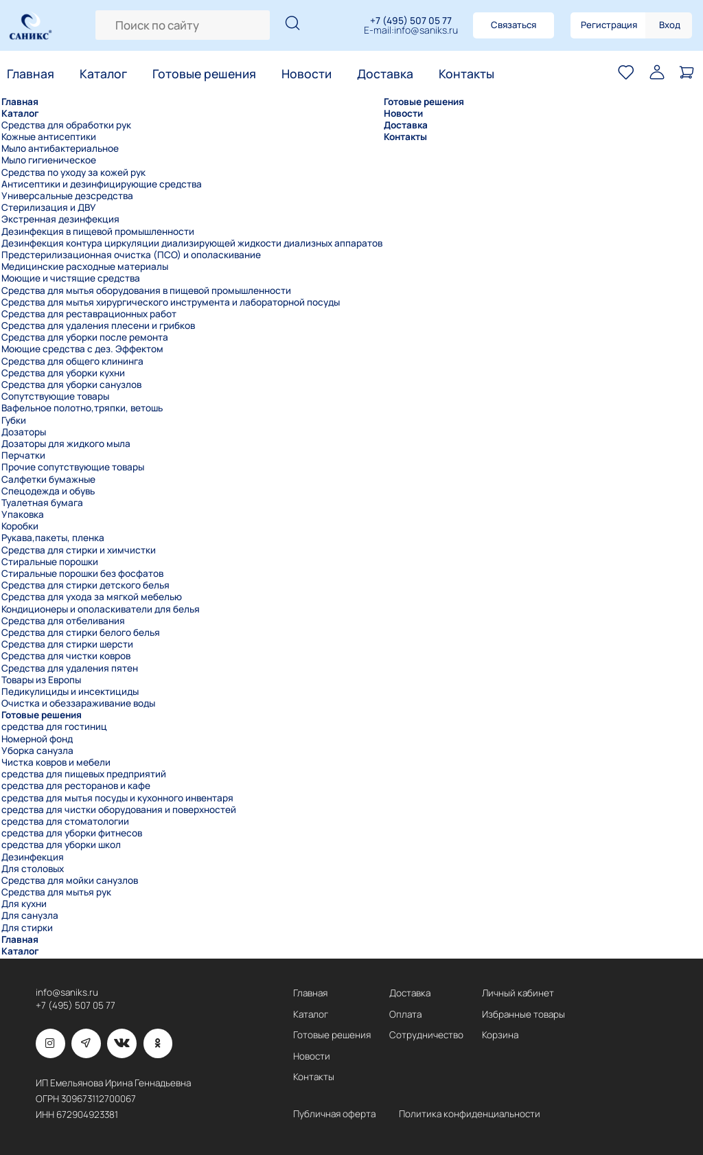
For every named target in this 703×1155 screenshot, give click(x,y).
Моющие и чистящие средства (70, 278)
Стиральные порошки (49, 562)
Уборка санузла (37, 751)
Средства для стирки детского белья (85, 585)
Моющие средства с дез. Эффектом (82, 349)
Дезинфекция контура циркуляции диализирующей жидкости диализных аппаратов (191, 243)
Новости (306, 74)
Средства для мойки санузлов (69, 881)
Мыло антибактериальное (60, 149)
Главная (30, 74)
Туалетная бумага (42, 503)
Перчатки (23, 455)
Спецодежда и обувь (48, 491)
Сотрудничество (426, 1035)
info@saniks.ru (426, 30)
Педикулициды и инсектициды (70, 692)
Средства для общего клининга (72, 361)
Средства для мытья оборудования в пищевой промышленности (146, 291)
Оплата (405, 1014)
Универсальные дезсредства (67, 196)
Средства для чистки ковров (65, 656)
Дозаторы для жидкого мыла (65, 444)
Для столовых (32, 869)
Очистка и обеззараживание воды (78, 703)
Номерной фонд (37, 739)
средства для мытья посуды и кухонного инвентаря (117, 798)
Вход (669, 25)
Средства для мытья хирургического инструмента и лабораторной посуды (170, 302)
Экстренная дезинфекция (60, 219)
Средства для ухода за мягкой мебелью (91, 597)
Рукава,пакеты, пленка (52, 538)
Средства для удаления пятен (69, 668)
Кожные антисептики (48, 137)
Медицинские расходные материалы (84, 267)
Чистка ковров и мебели (56, 762)
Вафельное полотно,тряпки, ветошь (82, 408)
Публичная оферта (334, 1114)
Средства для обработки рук (66, 125)
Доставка (385, 74)
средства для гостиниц (54, 727)
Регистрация (609, 25)
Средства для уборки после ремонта (84, 337)
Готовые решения (204, 74)
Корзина (500, 1035)
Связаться (513, 25)
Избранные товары (523, 1014)
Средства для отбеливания (63, 621)
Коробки (19, 526)
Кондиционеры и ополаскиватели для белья (100, 609)
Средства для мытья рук (56, 892)
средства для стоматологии (65, 821)
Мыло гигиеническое (48, 160)
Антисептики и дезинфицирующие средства (101, 184)
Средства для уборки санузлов (71, 385)
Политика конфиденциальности (469, 1114)
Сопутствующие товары (55, 396)
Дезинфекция (32, 857)
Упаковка (22, 515)
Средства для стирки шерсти (67, 644)
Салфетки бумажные (48, 479)
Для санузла (29, 916)
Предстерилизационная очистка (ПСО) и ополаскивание (131, 255)
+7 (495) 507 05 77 (411, 20)
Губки (13, 420)
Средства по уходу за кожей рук (73, 173)
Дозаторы (23, 432)
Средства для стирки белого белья (80, 633)
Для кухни (24, 904)
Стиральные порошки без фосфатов (82, 574)
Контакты (466, 74)
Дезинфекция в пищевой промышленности (97, 232)
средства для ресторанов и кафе (75, 786)
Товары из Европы (41, 680)
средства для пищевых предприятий (83, 774)
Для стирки (27, 928)
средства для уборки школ (61, 845)
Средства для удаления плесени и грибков (98, 326)
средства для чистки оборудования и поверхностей (118, 810)
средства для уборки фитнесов (71, 833)
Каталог (103, 74)
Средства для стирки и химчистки (78, 550)
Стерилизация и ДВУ (48, 208)
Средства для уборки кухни (63, 373)
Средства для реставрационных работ (88, 314)
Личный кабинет (518, 993)
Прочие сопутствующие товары (72, 467)
